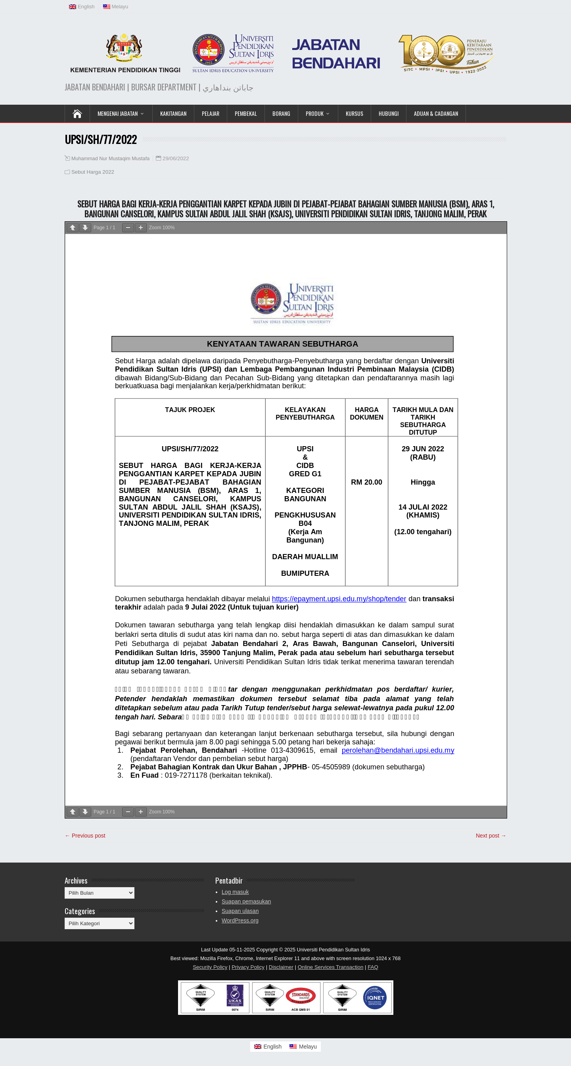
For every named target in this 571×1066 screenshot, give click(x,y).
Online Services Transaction (331, 967)
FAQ (373, 967)
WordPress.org (240, 920)
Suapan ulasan (240, 911)
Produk (315, 113)
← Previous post (85, 835)
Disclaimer (281, 967)
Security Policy (210, 967)
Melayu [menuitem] (308, 1046)
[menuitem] (82, 6)
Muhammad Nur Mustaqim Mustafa (110, 158)
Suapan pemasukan (246, 901)
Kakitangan (173, 113)
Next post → (491, 835)
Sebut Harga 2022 (92, 172)
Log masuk (235, 892)
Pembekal (246, 113)
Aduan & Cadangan (436, 113)
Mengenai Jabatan (118, 113)
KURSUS (354, 113)
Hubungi (389, 113)
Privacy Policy (248, 967)
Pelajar (210, 113)
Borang (281, 113)
